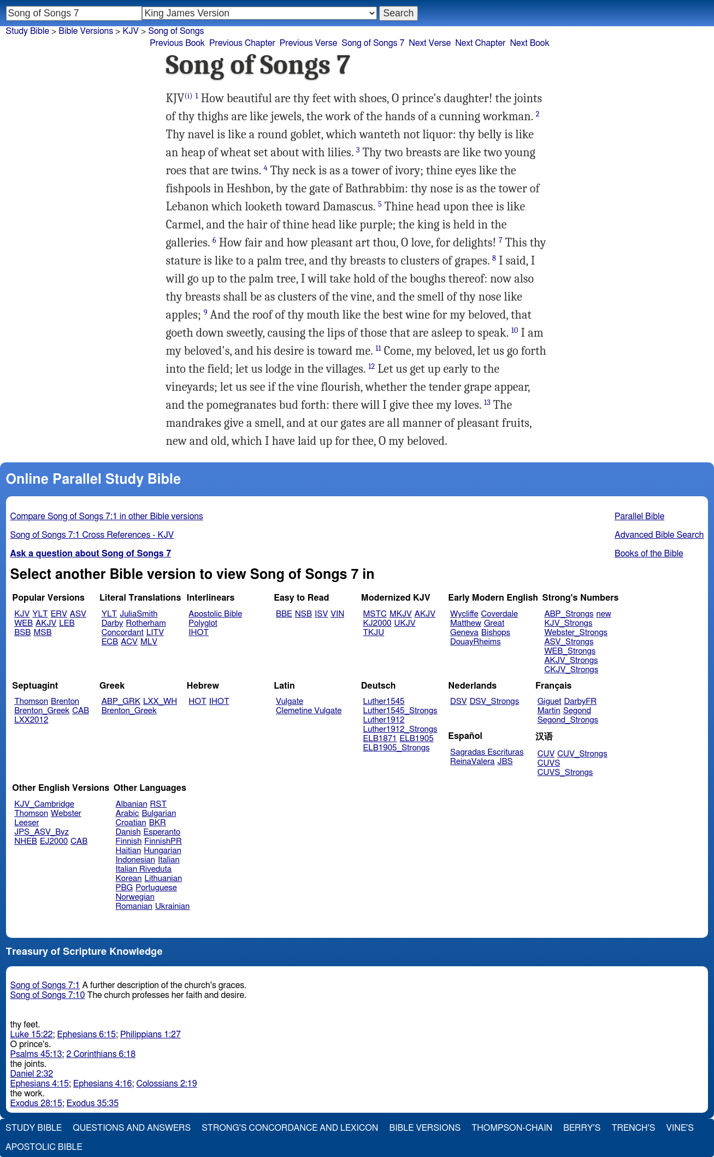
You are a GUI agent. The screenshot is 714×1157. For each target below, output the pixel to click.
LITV (155, 633)
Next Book (529, 43)
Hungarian (162, 851)
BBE (284, 614)
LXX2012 (31, 720)
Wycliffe (464, 614)
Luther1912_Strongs (400, 729)
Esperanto (162, 832)
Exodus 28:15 (36, 1103)
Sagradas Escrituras (486, 752)
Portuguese (156, 888)
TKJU (374, 633)
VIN (337, 614)
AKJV (46, 623)
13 (487, 402)
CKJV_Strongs (571, 670)
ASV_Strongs (568, 642)
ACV (129, 642)
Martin (549, 711)
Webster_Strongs (575, 633)
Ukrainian (172, 906)
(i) (189, 96)
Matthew (465, 623)
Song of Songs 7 (372, 43)
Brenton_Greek (41, 711)
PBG (124, 888)
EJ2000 (54, 841)
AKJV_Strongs (571, 660)
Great (494, 623)
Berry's (581, 1128)
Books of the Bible (649, 553)
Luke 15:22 (31, 1034)
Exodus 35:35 (93, 1103)
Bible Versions (85, 31)
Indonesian (136, 860)
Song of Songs (176, 31)
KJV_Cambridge (44, 804)
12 (371, 366)
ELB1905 (417, 739)
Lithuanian (163, 878)
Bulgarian (158, 813)
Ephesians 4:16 (102, 1083)
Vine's (680, 1128)
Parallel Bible (639, 516)
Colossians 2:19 (167, 1083)
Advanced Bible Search (659, 535)
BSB (22, 633)
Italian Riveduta (144, 869)
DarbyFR (580, 701)
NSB (303, 614)
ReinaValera (472, 761)
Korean (129, 878)
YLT (40, 614)
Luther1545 (384, 701)
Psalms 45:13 (36, 1054)
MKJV (401, 614)
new (604, 614)
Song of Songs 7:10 (47, 995)
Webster (66, 813)
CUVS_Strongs (565, 772)
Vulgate (289, 701)
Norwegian (135, 897)
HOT (197, 701)
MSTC (375, 614)
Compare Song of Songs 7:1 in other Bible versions (106, 516)
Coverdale (499, 614)
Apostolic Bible (43, 1147)
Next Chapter (480, 43)
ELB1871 (380, 739)
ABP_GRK (121, 701)
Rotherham (146, 623)
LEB (66, 623)
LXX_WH (160, 701)
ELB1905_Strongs (396, 748)
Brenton (65, 701)
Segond (577, 711)
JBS (504, 761)
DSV (458, 701)
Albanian (131, 804)
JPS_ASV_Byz (41, 832)
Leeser (26, 823)
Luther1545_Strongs (400, 711)
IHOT (198, 633)
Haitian (128, 851)
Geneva (464, 633)
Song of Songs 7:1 (45, 985)
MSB (42, 633)
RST (158, 804)
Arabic (127, 813)
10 (514, 330)
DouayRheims (475, 642)
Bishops (495, 633)
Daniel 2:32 (32, 1074)
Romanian (134, 906)
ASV (78, 614)
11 (378, 348)
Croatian (131, 823)
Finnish (129, 841)
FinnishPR (163, 841)
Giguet (550, 701)
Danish (128, 832)
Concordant (123, 633)
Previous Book (177, 43)
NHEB (25, 841)
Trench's (633, 1128)
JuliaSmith (138, 614)
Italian (169, 860)
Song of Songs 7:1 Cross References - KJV (92, 535)
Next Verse (430, 43)
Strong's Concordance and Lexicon (290, 1128)
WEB (23, 623)
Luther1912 (384, 720)
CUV (546, 754)
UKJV (405, 623)
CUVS (549, 763)
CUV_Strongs (582, 754)
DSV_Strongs (495, 701)
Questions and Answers (132, 1128)
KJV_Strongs (568, 623)
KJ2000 (377, 623)
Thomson (31, 701)
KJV (130, 31)
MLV (148, 642)
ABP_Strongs (568, 614)
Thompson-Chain (511, 1128)
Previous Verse (308, 43)
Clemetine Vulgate (308, 711)
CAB (80, 711)
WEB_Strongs (569, 651)
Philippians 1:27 (150, 1034)
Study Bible (27, 31)
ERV (59, 614)
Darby (112, 623)
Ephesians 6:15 (86, 1034)
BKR (157, 823)
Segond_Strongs (568, 720)
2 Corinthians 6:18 (101, 1054)
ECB (110, 642)
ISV (321, 614)
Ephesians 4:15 (39, 1083)
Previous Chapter (242, 43)
